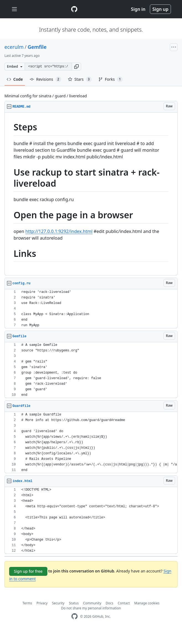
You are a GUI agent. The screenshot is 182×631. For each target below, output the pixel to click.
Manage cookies (147, 603)
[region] (91, 194)
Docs (110, 603)
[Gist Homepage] (74, 9)
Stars (80, 79)
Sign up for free (28, 571)
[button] (76, 66)
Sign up (160, 9)
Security (58, 603)
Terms (27, 603)
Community (92, 603)
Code (15, 79)
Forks (110, 79)
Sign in (138, 9)
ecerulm (14, 47)
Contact (124, 603)
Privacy (42, 603)
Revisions (45, 79)
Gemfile (37, 47)
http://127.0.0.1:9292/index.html (59, 231)
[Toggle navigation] (14, 9)
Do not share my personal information (91, 608)
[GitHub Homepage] (74, 616)
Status (74, 603)
